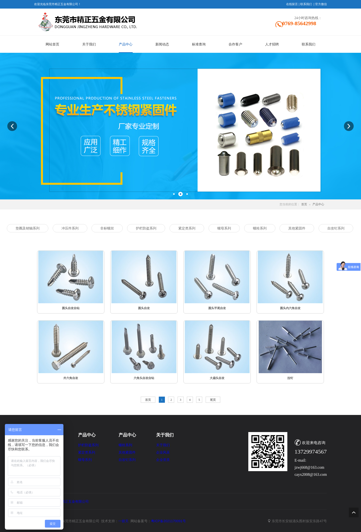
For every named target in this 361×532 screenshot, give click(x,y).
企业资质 (163, 460)
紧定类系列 (86, 452)
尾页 (213, 400)
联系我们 (306, 4)
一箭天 (123, 521)
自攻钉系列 (127, 460)
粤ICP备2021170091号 (168, 521)
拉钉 (290, 378)
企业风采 (163, 452)
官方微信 (321, 4)
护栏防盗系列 (88, 445)
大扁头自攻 (217, 378)
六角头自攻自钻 (144, 378)
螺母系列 (85, 460)
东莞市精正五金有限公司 (70, 501)
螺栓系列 (125, 445)
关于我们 (163, 445)
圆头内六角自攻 (290, 308)
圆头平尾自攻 (217, 308)
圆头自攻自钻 (71, 308)
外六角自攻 (70, 378)
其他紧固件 (127, 452)
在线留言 (292, 4)
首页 (304, 204)
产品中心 (318, 204)
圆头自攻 (144, 308)
